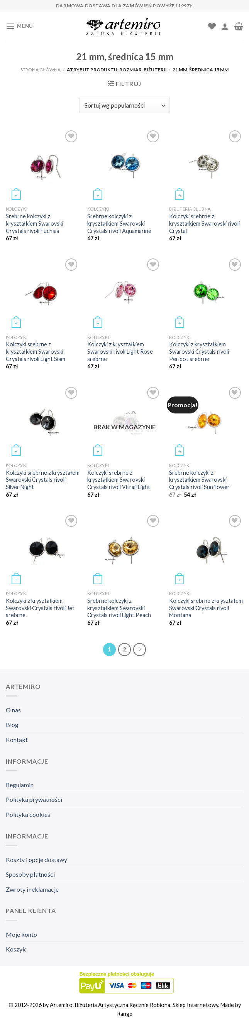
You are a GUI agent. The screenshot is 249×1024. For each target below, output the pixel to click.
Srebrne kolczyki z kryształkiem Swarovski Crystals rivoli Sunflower (199, 479)
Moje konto (21, 934)
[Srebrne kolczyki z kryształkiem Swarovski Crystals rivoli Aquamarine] (124, 165)
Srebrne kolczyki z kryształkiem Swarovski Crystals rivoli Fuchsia (34, 223)
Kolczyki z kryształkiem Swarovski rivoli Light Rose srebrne (120, 351)
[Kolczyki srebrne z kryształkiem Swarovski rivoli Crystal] (206, 165)
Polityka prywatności (34, 799)
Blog (12, 724)
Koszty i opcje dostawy (36, 859)
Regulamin (20, 784)
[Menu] (19, 26)
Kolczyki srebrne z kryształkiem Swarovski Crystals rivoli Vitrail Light (118, 479)
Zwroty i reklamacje (32, 889)
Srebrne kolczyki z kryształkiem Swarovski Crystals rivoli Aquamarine (119, 223)
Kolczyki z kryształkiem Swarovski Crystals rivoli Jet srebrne (40, 607)
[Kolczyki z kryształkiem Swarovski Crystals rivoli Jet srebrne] (43, 550)
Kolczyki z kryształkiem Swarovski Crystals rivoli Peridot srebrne (199, 351)
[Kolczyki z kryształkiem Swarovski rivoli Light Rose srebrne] (124, 293)
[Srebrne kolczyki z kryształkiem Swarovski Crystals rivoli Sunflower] (206, 422)
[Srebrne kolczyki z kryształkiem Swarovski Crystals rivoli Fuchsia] (43, 165)
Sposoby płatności (30, 874)
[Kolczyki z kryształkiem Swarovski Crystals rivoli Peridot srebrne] (206, 293)
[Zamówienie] (124, 105)
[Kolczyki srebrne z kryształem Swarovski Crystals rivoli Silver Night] (43, 422)
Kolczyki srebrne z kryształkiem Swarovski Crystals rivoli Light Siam (35, 351)
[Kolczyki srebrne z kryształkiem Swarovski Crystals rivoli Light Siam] (43, 293)
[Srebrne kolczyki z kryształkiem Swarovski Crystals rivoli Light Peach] (124, 550)
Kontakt (17, 739)
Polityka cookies (28, 814)
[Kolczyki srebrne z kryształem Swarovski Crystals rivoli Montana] (206, 550)
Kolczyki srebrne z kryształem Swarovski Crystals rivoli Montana (206, 607)
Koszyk (16, 949)
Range (124, 1014)
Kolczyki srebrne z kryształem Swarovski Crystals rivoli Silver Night (43, 479)
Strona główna (40, 70)
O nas (13, 710)
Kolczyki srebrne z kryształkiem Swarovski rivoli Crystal (204, 223)
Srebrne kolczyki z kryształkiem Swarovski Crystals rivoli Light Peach (119, 607)
